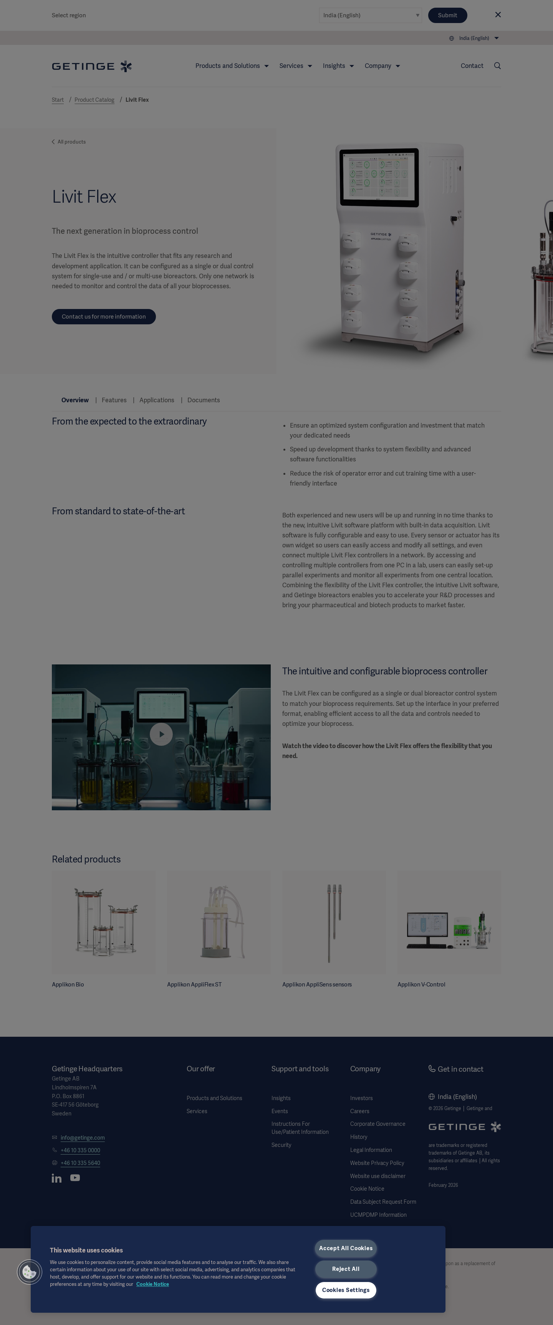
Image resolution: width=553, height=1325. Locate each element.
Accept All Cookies (346, 1248)
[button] (29, 1272)
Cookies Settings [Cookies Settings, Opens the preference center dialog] (346, 1290)
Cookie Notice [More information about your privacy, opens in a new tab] (152, 1284)
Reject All (345, 1269)
